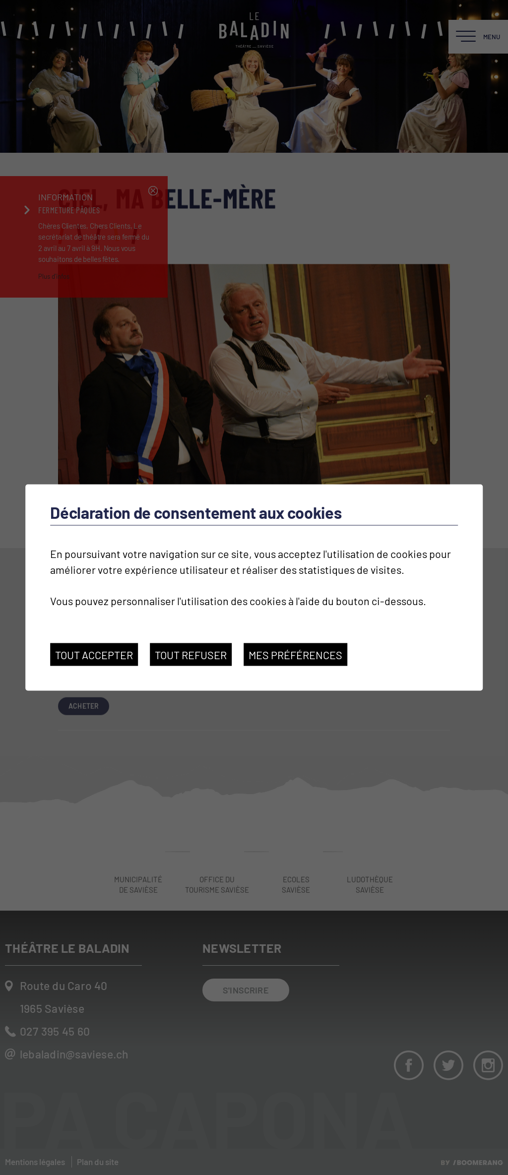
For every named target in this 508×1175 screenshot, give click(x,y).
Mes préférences (295, 654)
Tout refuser (191, 654)
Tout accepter (94, 654)
